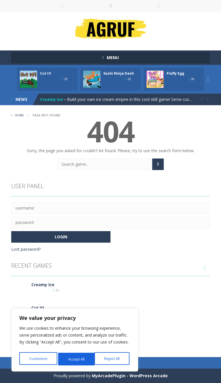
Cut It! (45, 73)
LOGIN (62, 6)
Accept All (113, 359)
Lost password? (26, 249)
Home (19, 115)
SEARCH (110, 6)
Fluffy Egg (175, 73)
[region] (75, 341)
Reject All (75, 359)
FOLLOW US (159, 6)
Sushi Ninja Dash (118, 73)
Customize (38, 359)
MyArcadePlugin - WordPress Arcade (130, 375)
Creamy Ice (51, 99)
